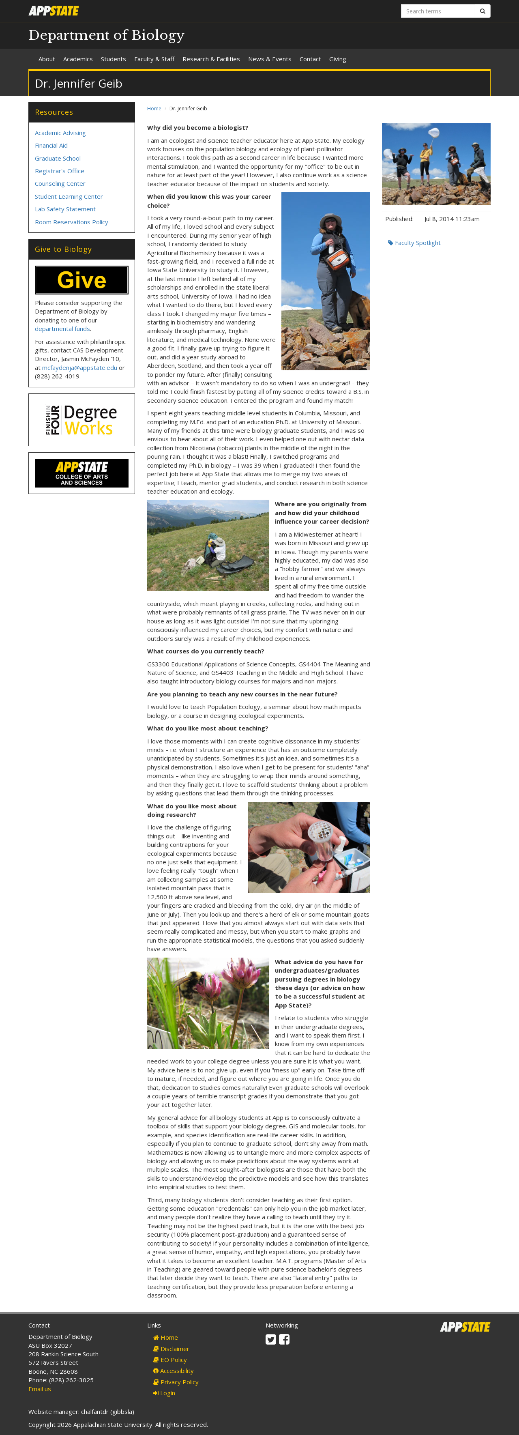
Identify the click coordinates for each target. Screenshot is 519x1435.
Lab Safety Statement (65, 209)
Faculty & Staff (154, 59)
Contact (310, 59)
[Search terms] (438, 11)
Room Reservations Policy (71, 222)
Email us (39, 1389)
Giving (337, 59)
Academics (78, 59)
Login (164, 1393)
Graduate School (58, 158)
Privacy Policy (176, 1382)
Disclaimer (171, 1349)
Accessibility (173, 1370)
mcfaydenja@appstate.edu (79, 367)
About (47, 59)
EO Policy (170, 1360)
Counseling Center (60, 183)
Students (113, 59)
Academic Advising (60, 133)
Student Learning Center (69, 196)
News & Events (270, 59)
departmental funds (62, 328)
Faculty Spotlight (414, 242)
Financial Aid (51, 145)
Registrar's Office (59, 171)
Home (154, 108)
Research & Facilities (211, 59)
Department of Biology (106, 35)
